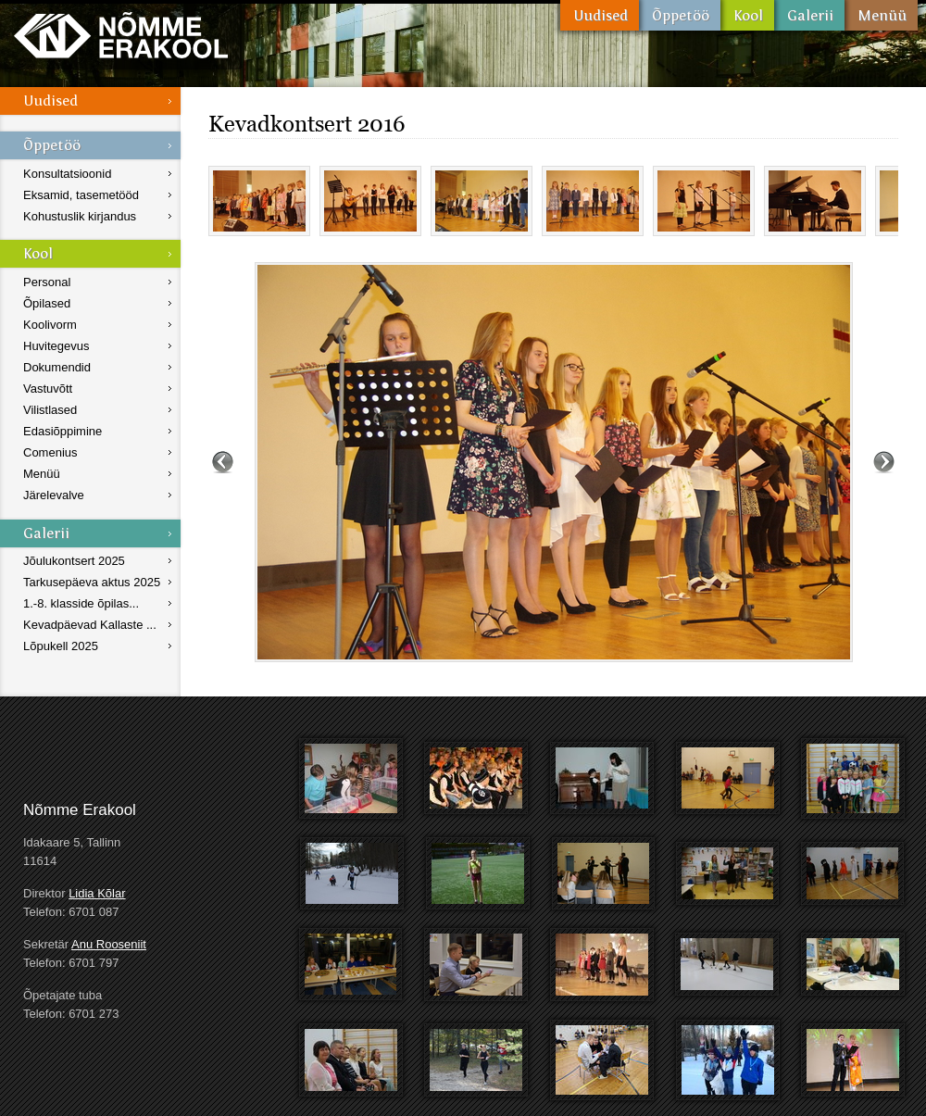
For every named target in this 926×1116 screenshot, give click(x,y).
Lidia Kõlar (97, 893)
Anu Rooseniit (108, 944)
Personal (46, 282)
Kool (747, 15)
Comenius (50, 452)
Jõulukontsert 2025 (74, 561)
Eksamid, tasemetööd (81, 195)
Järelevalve (53, 495)
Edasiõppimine (62, 431)
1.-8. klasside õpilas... (81, 603)
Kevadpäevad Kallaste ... (89, 625)
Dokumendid (57, 367)
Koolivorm (50, 325)
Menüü (881, 15)
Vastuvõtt (47, 388)
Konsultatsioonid (67, 174)
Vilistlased (50, 410)
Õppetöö (679, 15)
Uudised (599, 15)
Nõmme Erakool (121, 34)
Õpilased (46, 303)
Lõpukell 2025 (60, 646)
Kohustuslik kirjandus (79, 216)
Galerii (809, 15)
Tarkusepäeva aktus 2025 (91, 582)
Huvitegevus (56, 346)
